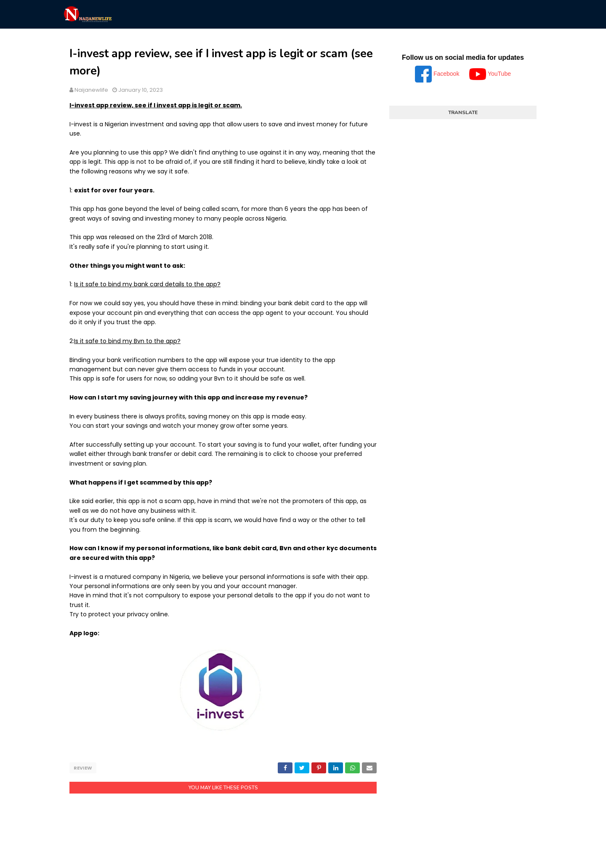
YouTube (490, 73)
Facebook (438, 73)
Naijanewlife (91, 90)
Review (83, 767)
